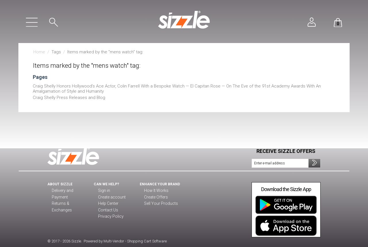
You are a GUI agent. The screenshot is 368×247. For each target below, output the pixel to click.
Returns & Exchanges (69, 197)
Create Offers (155, 197)
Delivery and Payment (69, 191)
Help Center (108, 204)
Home (39, 52)
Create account (111, 197)
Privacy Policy (109, 217)
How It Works (155, 191)
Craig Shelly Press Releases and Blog (69, 97)
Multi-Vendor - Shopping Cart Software (135, 241)
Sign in (103, 191)
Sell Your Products (159, 204)
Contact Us (107, 210)
